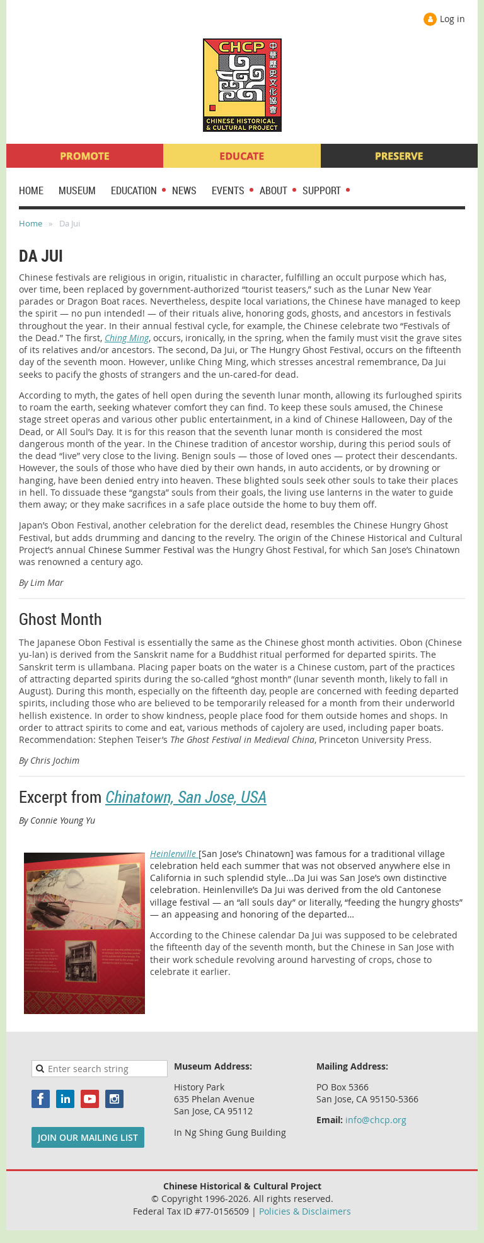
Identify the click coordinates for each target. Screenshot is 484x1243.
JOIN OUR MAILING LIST (88, 1137)
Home (30, 223)
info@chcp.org (375, 1120)
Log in (452, 19)
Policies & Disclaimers (305, 1211)
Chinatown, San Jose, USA (186, 797)
